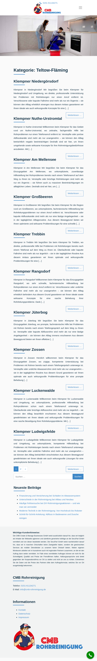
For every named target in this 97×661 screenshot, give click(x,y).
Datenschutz (24, 613)
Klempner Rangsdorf (32, 271)
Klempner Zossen (29, 349)
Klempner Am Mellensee (35, 159)
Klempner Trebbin (29, 234)
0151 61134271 (50, 3)
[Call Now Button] (90, 655)
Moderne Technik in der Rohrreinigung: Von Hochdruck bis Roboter (50, 510)
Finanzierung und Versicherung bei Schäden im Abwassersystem (49, 495)
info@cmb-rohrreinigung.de (33, 589)
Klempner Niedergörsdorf (36, 81)
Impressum (24, 617)
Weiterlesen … (75, 114)
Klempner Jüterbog (31, 312)
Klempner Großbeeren (33, 197)
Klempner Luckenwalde (34, 390)
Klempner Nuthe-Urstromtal (38, 118)
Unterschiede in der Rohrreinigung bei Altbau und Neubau (46, 499)
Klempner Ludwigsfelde (34, 431)
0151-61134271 (28, 585)
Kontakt (22, 610)
